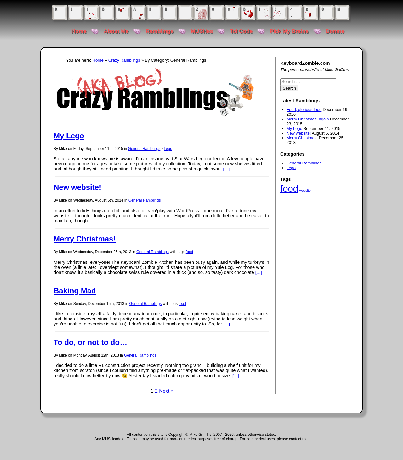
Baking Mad (75, 290)
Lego (168, 149)
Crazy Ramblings (124, 60)
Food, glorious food (304, 109)
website (305, 190)
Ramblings (160, 31)
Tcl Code (241, 31)
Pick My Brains (289, 31)
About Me (116, 31)
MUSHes (202, 31)
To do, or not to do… (90, 342)
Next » (166, 391)
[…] (226, 169)
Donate (335, 31)
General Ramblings (144, 149)
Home (79, 31)
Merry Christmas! (85, 239)
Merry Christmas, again (308, 119)
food (189, 252)
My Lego (69, 135)
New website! (77, 187)
